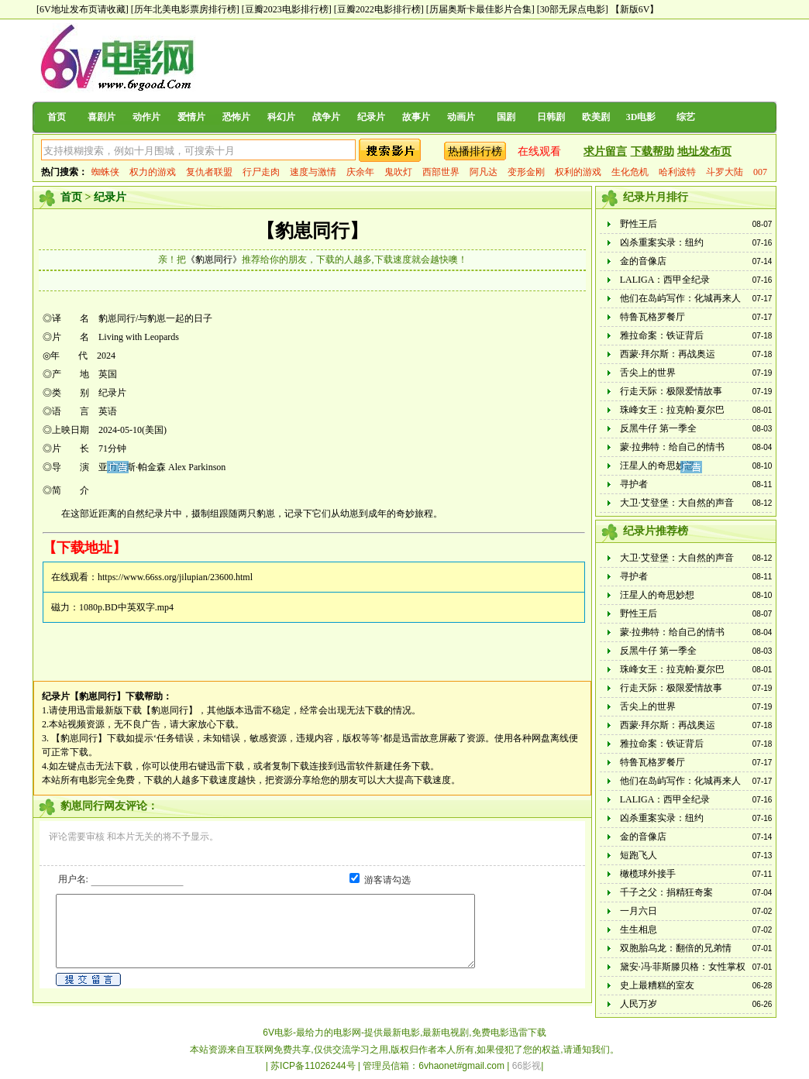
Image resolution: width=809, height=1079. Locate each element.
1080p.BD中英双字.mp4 (126, 607)
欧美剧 (596, 117)
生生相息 (638, 929)
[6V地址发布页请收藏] (82, 9)
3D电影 (641, 117)
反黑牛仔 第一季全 (658, 428)
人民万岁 (638, 1003)
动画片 (461, 117)
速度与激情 (313, 172)
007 (760, 172)
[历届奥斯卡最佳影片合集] (480, 9)
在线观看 (539, 151)
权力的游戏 (152, 172)
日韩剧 (551, 117)
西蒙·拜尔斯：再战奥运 (667, 354)
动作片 (146, 117)
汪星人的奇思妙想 (657, 465)
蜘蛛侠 (105, 172)
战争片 (326, 117)
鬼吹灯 (398, 172)
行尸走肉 (261, 172)
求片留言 (605, 151)
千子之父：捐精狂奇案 (666, 892)
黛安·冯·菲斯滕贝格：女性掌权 (682, 966)
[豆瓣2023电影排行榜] (287, 9)
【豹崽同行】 (312, 231)
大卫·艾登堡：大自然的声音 (677, 502)
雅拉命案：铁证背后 (662, 335)
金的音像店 (643, 261)
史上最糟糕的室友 (657, 985)
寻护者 (634, 484)
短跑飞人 (638, 855)
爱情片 (191, 117)
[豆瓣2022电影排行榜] (379, 9)
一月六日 (638, 910)
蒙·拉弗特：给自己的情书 (672, 447)
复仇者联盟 (209, 172)
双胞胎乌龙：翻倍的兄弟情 (676, 948)
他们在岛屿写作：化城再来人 (680, 298)
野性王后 (638, 223)
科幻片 (281, 117)
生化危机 (630, 172)
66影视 (526, 1065)
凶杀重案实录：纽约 (662, 242)
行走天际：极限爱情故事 (671, 391)
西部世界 (441, 172)
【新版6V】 (635, 9)
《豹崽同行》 (214, 259)
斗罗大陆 (724, 172)
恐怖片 (236, 117)
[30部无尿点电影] (572, 9)
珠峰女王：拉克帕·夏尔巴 (672, 409)
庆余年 (360, 172)
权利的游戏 (578, 172)
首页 (56, 117)
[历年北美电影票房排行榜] (185, 9)
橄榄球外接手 (648, 873)
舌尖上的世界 (648, 372)
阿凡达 (483, 172)
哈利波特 (677, 172)
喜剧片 (101, 117)
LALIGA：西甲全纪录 (665, 279)
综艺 (685, 117)
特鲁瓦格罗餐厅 (652, 316)
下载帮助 (652, 151)
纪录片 (371, 117)
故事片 (416, 117)
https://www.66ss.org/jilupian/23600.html (175, 577)
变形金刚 (526, 172)
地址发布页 (704, 151)
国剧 (506, 117)
